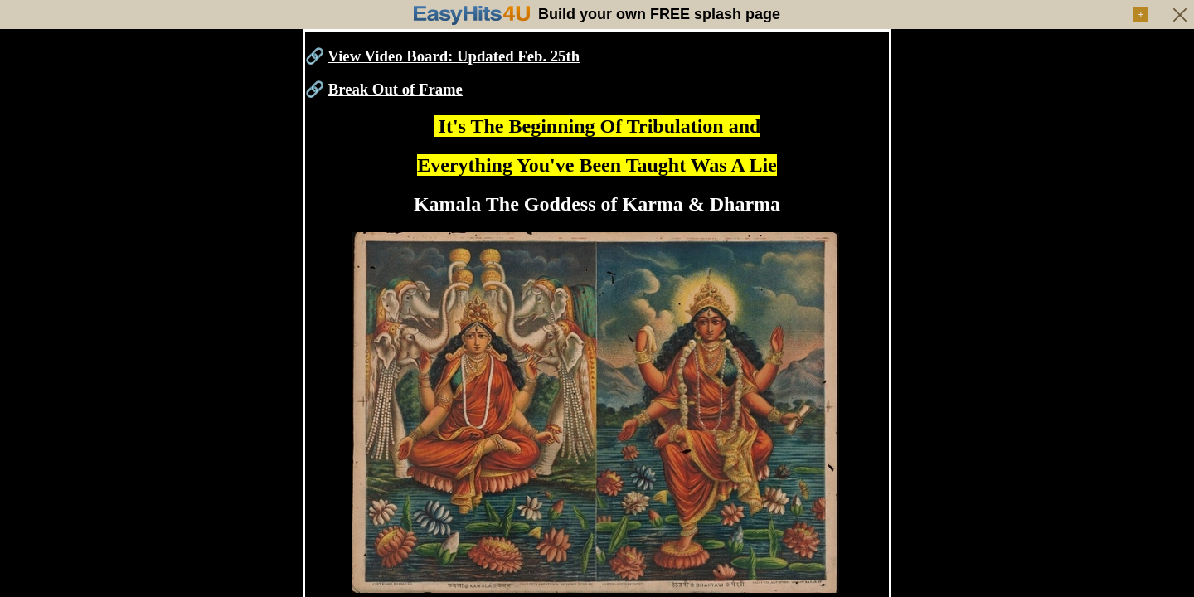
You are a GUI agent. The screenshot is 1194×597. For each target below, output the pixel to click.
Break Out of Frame (395, 89)
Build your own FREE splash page (659, 14)
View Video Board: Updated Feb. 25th (454, 56)
